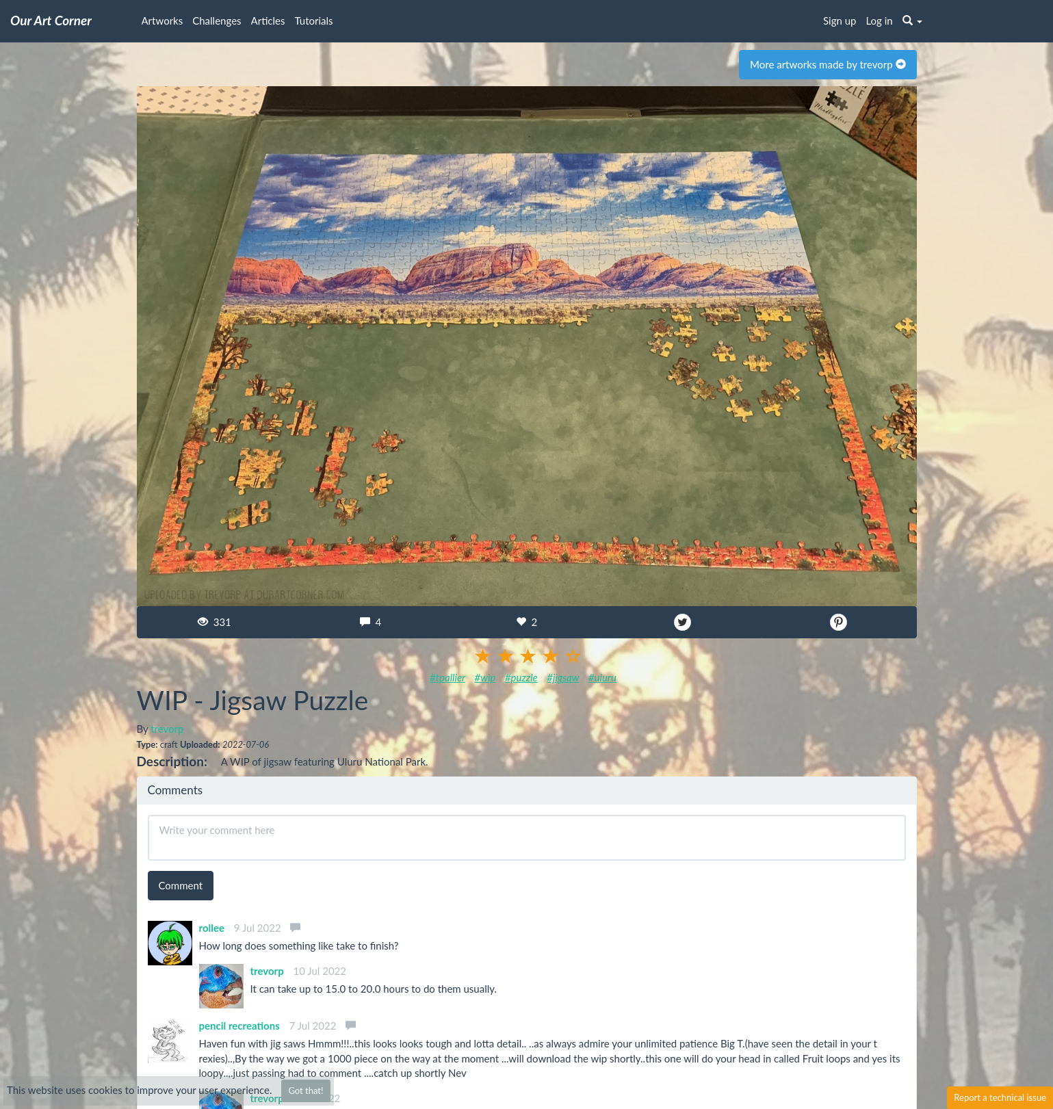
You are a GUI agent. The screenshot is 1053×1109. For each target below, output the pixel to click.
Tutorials (314, 20)
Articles (268, 20)
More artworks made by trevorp (827, 64)
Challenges (216, 20)
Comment (181, 885)
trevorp (167, 728)
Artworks (162, 20)
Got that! (305, 1090)
